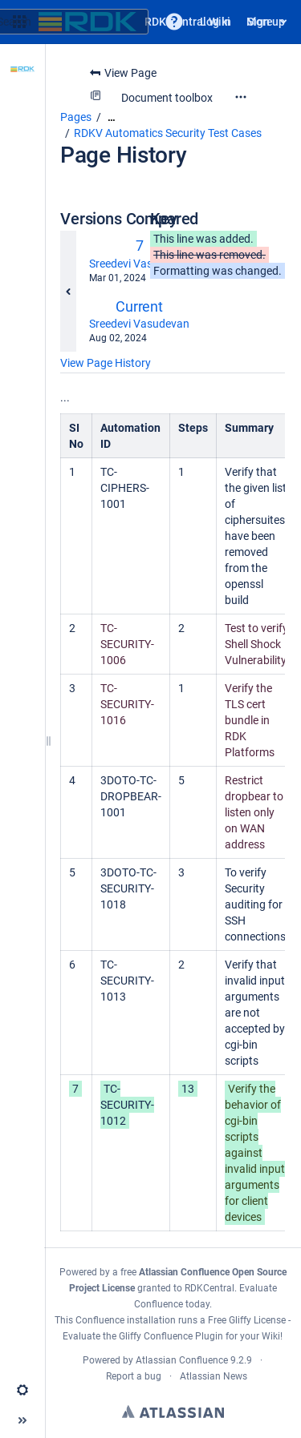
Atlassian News (213, 1376)
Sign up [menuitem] (266, 21)
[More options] (241, 97)
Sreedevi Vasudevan (139, 263)
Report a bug (133, 1376)
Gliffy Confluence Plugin (171, 1336)
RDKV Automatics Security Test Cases (168, 133)
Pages (76, 117)
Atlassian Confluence (182, 1360)
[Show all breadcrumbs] (111, 117)
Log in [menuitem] (215, 21)
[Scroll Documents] (22, 113)
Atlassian (173, 1411)
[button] (174, 21)
